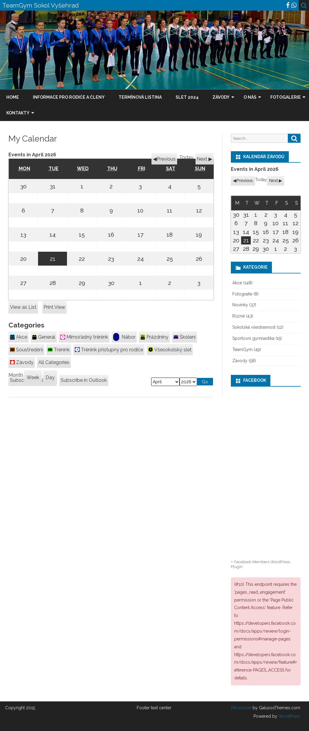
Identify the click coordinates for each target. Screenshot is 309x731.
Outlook (84, 380)
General (43, 337)
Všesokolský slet (170, 350)
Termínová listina (140, 97)
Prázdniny (154, 337)
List (23, 307)
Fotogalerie (285, 97)
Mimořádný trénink (84, 337)
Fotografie (242, 294)
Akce (18, 337)
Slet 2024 (187, 97)
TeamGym (242, 349)
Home (12, 97)
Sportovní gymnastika (253, 338)
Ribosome (241, 707)
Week (33, 377)
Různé (238, 316)
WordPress (288, 716)
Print (54, 307)
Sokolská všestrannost (254, 327)
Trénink (59, 350)
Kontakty (18, 112)
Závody (221, 97)
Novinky (240, 304)
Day (50, 377)
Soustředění (26, 350)
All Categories (53, 362)
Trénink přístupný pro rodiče (109, 350)
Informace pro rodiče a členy (69, 97)
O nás (250, 97)
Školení (185, 337)
